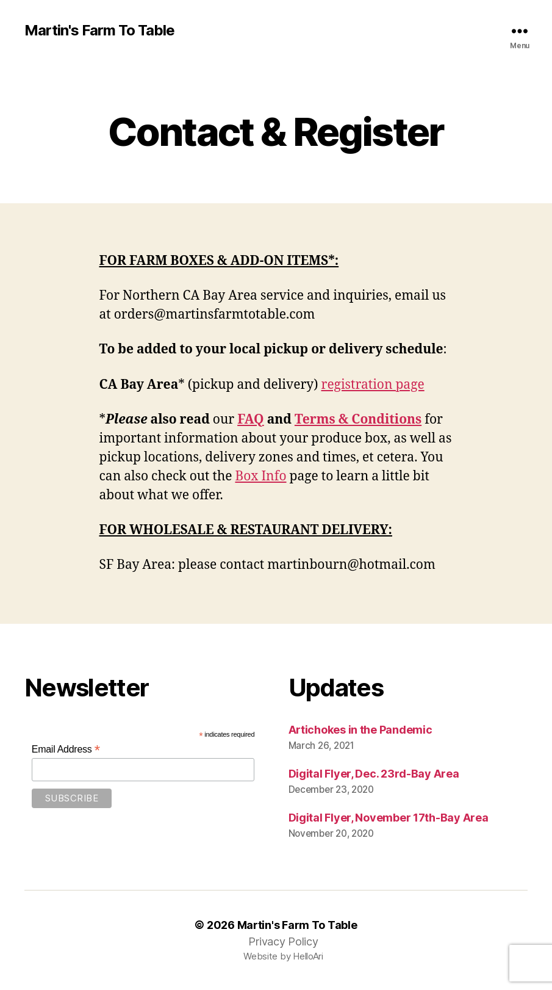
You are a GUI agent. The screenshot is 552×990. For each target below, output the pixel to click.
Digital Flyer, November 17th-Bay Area (389, 817)
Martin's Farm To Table (99, 30)
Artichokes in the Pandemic (360, 729)
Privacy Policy (283, 941)
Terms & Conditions (358, 419)
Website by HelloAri (283, 956)
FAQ (250, 419)
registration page (373, 385)
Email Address (66, 749)
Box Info (260, 476)
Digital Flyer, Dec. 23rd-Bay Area (374, 773)
